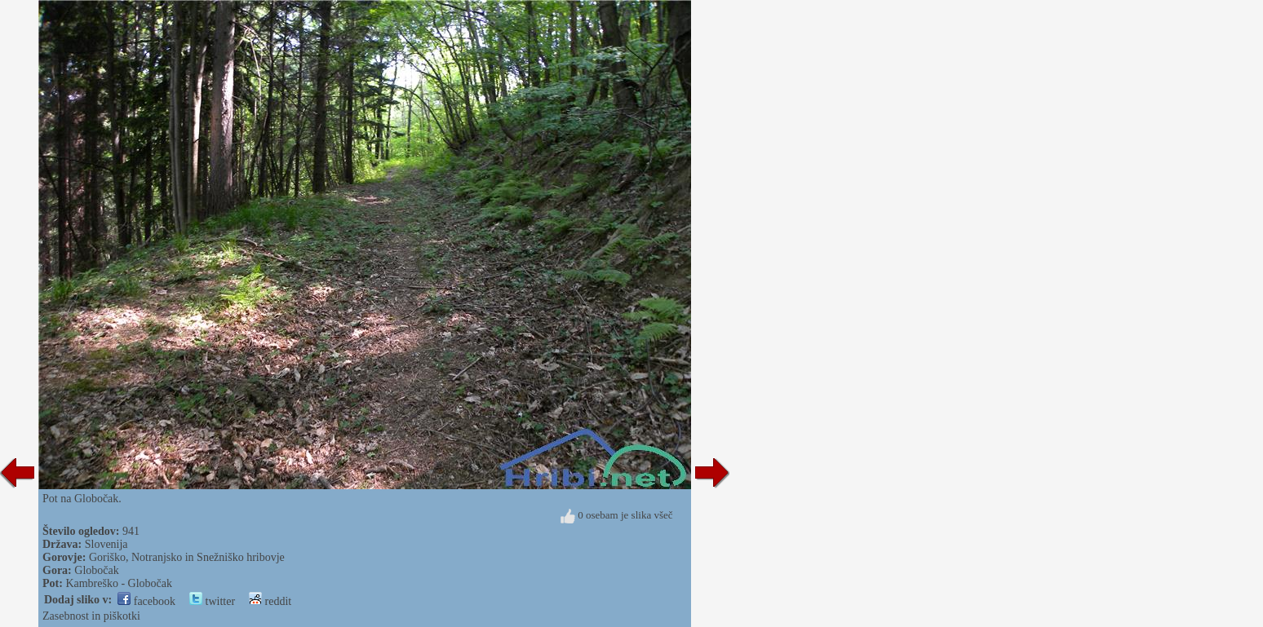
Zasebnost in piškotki (91, 616)
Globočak (96, 570)
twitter (212, 601)
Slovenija (106, 544)
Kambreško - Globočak (118, 583)
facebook (146, 601)
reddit (270, 601)
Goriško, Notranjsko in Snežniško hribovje (187, 557)
